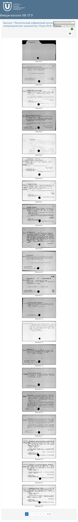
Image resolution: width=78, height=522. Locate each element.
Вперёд (49, 514)
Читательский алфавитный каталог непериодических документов (28, 24)
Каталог (7, 22)
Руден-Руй (45, 25)
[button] (70, 34)
